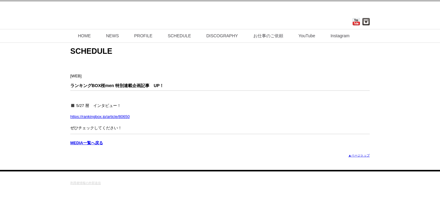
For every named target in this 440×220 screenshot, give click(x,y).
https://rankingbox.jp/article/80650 (100, 116)
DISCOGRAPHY (222, 35)
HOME (84, 35)
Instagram (340, 35)
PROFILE (143, 35)
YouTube (307, 35)
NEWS (112, 35)
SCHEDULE (179, 35)
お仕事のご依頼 (268, 35)
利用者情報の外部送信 (85, 183)
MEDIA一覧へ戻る (86, 143)
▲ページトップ (359, 155)
